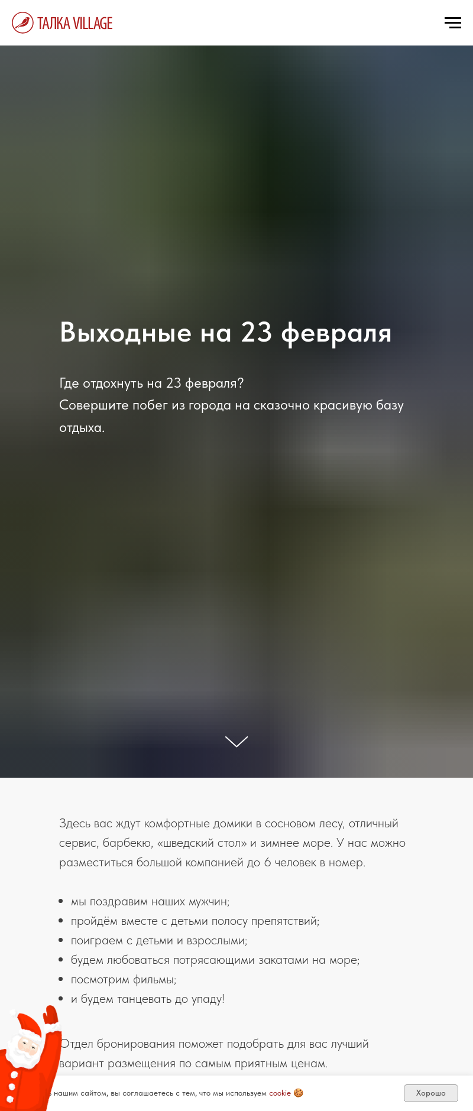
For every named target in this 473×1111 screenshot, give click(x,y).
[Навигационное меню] (453, 23)
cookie (280, 1092)
